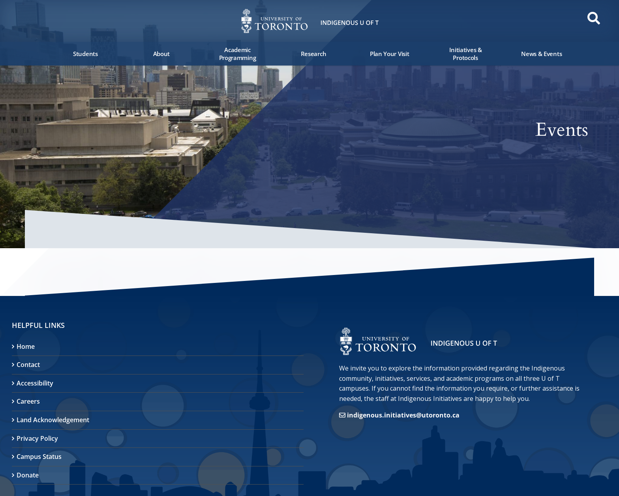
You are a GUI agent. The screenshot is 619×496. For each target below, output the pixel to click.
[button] (28, 20)
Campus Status (39, 456)
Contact (28, 364)
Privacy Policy (37, 438)
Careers (28, 401)
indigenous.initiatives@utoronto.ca (403, 415)
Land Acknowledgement (53, 420)
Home (26, 346)
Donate (28, 475)
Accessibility (35, 383)
